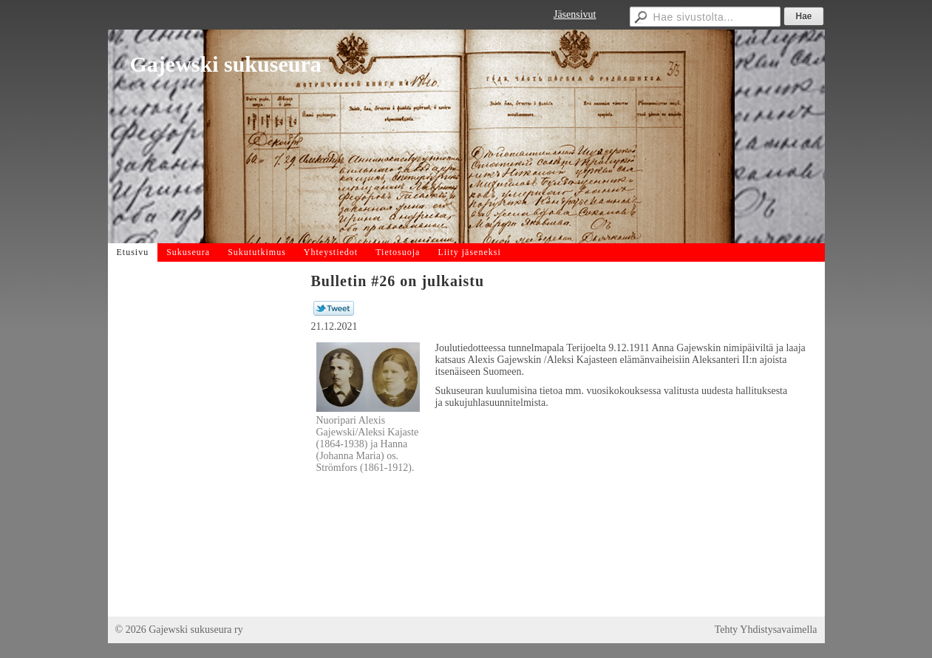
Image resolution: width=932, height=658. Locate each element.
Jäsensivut (575, 14)
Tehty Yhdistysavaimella (766, 629)
